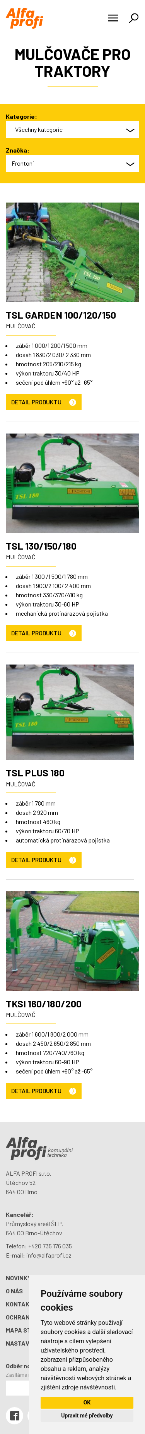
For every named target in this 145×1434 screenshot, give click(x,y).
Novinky (18, 1277)
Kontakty (21, 1304)
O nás (14, 1290)
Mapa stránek (28, 1330)
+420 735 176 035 (50, 1246)
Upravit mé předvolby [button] (87, 1415)
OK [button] (87, 1402)
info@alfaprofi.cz (49, 1255)
